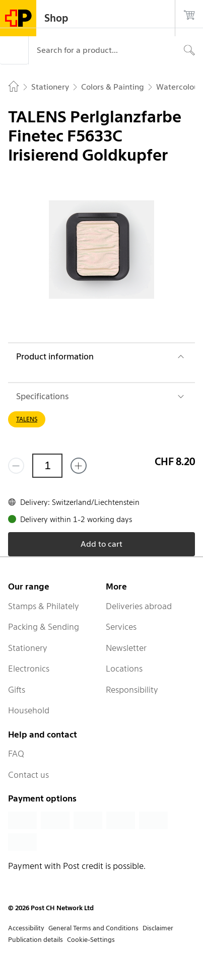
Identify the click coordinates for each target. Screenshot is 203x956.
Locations (124, 669)
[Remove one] (16, 466)
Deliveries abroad (139, 606)
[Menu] (14, 50)
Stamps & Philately (43, 606)
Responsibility (132, 690)
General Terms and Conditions (93, 928)
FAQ (16, 754)
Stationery (27, 648)
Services (121, 627)
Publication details (35, 939)
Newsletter (126, 648)
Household (28, 710)
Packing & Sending (43, 627)
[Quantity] (47, 466)
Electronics (28, 669)
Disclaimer (158, 928)
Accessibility (26, 928)
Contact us (28, 775)
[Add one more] (79, 466)
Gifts (16, 690)
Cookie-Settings (91, 939)
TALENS (26, 419)
